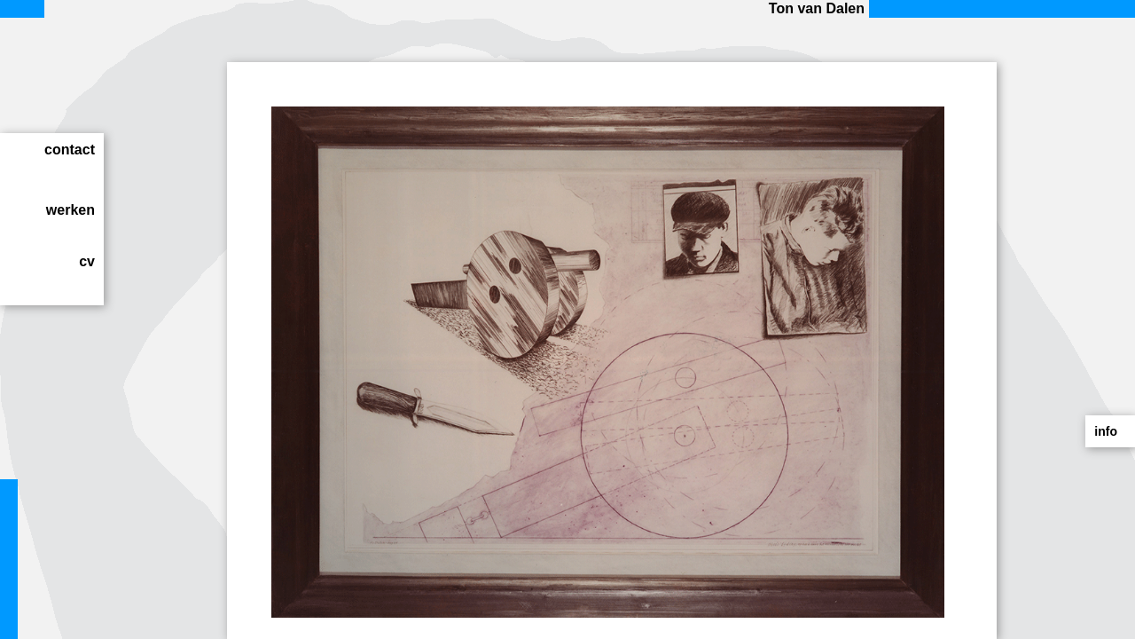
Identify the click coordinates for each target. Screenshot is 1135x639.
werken (70, 209)
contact (69, 149)
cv (87, 261)
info (1105, 431)
